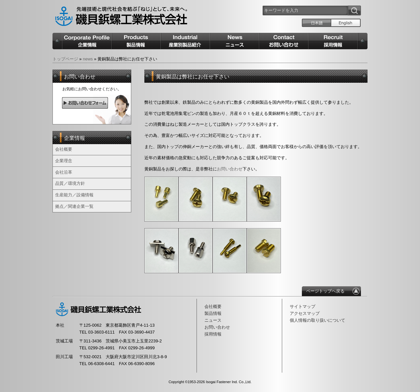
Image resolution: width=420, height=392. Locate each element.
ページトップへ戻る (325, 291)
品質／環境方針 (70, 183)
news (88, 58)
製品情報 (212, 313)
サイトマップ (302, 306)
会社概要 (63, 149)
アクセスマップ (305, 313)
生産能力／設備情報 (74, 194)
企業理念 (63, 160)
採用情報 (212, 334)
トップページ (65, 58)
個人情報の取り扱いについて (317, 320)
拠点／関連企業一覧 (74, 206)
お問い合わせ (217, 327)
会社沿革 (63, 172)
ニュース (212, 320)
